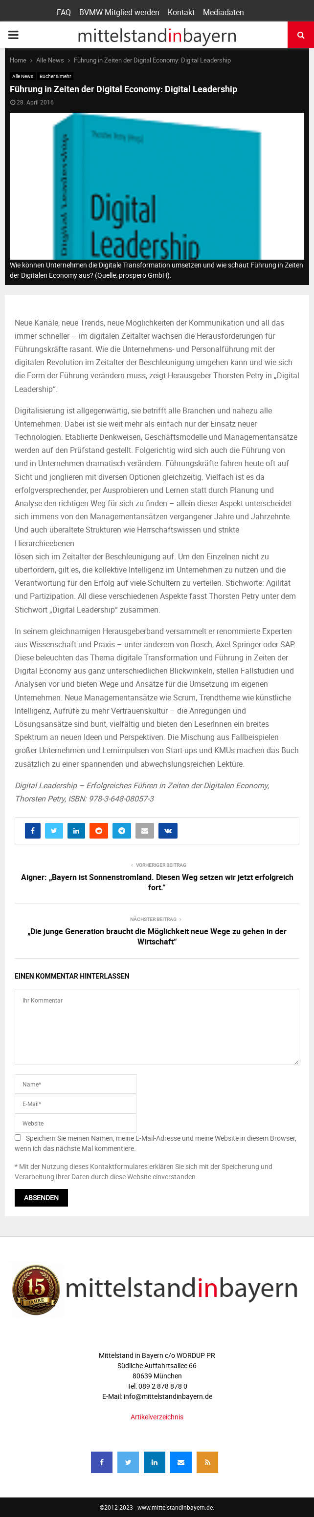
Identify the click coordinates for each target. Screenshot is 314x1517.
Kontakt (181, 12)
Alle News (22, 76)
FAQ (64, 12)
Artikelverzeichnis (157, 1416)
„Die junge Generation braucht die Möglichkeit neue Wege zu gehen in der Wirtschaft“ (157, 936)
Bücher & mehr (55, 76)
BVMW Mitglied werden (119, 12)
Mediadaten (223, 12)
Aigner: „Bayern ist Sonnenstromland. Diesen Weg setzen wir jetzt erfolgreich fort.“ (157, 882)
